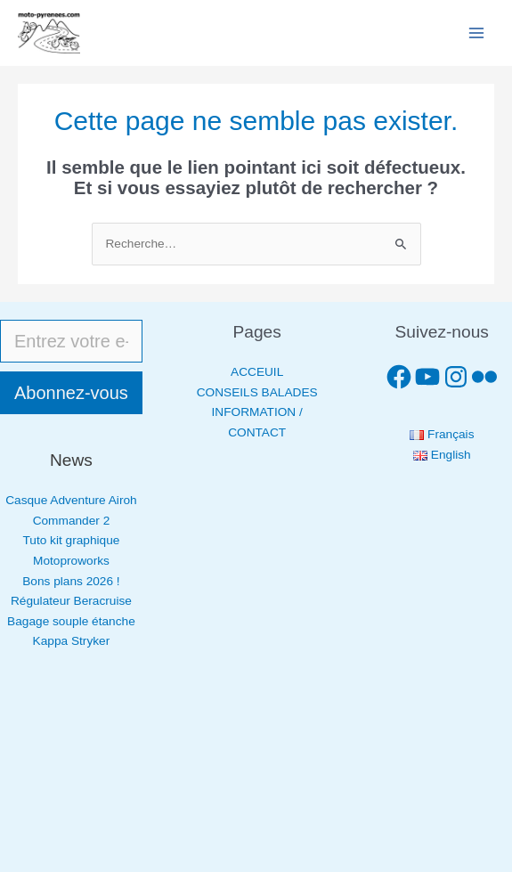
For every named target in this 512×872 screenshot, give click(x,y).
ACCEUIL (257, 372)
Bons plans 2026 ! (70, 581)
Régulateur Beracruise (71, 600)
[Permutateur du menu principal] (477, 33)
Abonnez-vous (71, 393)
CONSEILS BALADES (257, 392)
